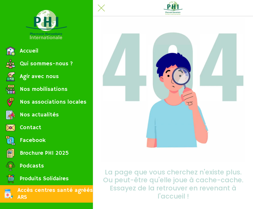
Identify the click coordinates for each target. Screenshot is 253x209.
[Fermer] (101, 8)
